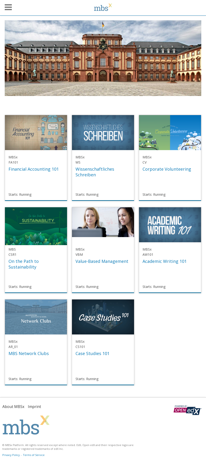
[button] (8, 7)
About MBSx (13, 406)
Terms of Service (34, 455)
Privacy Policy (11, 455)
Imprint (34, 406)
